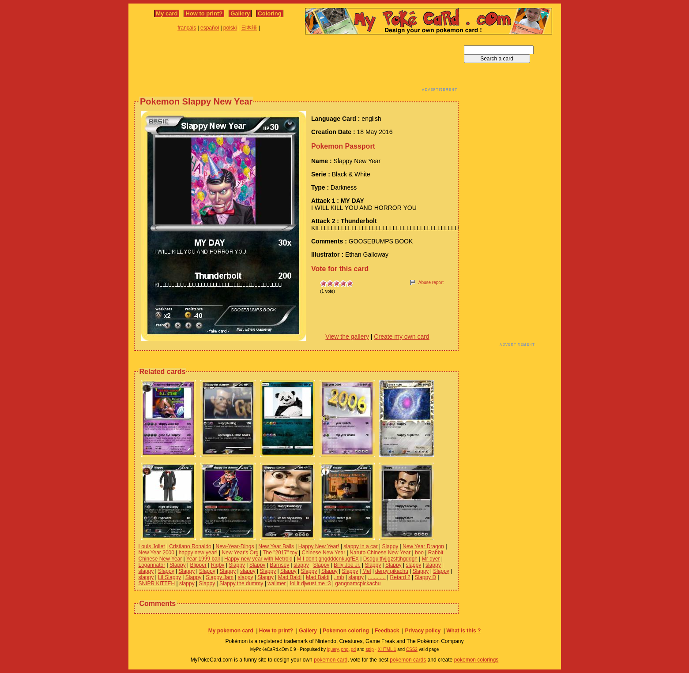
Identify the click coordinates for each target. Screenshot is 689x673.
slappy (301, 565)
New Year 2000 (156, 553)
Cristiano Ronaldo (190, 546)
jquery (333, 649)
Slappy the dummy (241, 583)
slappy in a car (360, 546)
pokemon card (330, 660)
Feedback (387, 631)
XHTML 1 (387, 649)
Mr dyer (431, 559)
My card (166, 13)
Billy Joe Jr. (347, 565)
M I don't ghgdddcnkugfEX (327, 559)
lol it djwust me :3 (310, 583)
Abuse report (431, 282)
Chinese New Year (324, 553)
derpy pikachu (391, 571)
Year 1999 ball (203, 559)
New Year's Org (240, 553)
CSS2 (412, 649)
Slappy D (425, 577)
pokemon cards (408, 660)
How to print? (203, 13)
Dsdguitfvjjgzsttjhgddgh (390, 559)
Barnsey (279, 565)
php (345, 649)
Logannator (152, 565)
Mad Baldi (289, 577)
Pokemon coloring (346, 631)
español (209, 28)
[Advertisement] (296, 65)
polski (230, 28)
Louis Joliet (152, 546)
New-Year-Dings (235, 546)
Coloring (269, 13)
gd (353, 649)
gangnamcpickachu (357, 583)
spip (369, 649)
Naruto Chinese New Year (380, 553)
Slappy (390, 546)
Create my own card (401, 336)
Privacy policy (423, 631)
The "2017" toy (280, 553)
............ (377, 577)
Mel (366, 571)
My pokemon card (230, 631)
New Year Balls (276, 546)
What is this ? (463, 631)
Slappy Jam (219, 577)
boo (419, 553)
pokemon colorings (476, 660)
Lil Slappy (169, 577)
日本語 (249, 28)
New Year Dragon (423, 546)
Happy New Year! (318, 546)
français (186, 28)
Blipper (198, 565)
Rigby (218, 565)
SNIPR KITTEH (157, 583)
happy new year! (198, 553)
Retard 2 (400, 577)
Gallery (240, 13)
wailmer (276, 583)
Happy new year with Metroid (258, 559)
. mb (339, 577)
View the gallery (347, 336)
